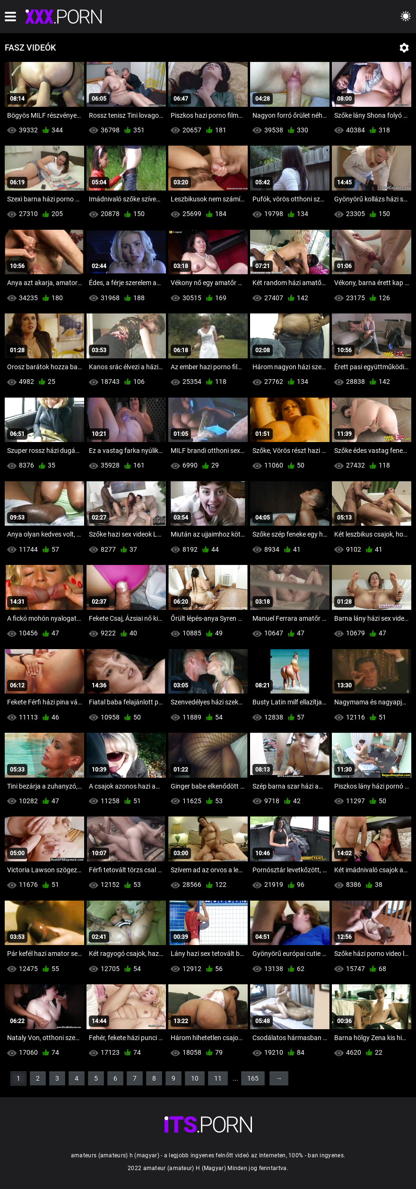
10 (195, 1078)
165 (253, 1078)
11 (218, 1078)
